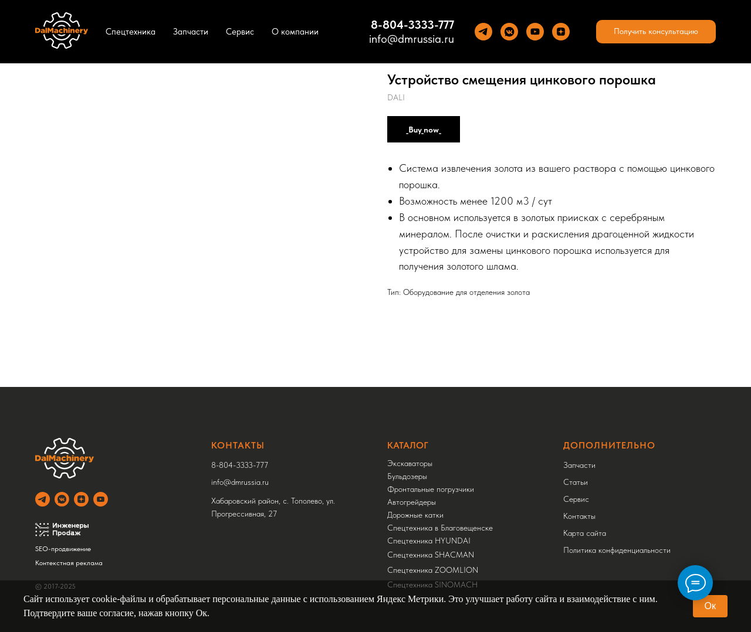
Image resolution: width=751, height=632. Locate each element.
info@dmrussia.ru (411, 39)
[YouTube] (535, 31)
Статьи (575, 482)
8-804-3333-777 (239, 465)
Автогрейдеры (411, 502)
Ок (710, 606)
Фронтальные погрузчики (430, 489)
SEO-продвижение (63, 549)
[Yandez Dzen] (561, 31)
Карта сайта (584, 533)
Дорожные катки (415, 514)
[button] (656, 31)
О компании (295, 31)
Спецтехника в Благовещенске (440, 527)
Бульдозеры (407, 476)
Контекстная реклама (69, 563)
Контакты (579, 516)
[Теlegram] (483, 31)
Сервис (240, 31)
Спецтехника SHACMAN (430, 554)
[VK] (509, 31)
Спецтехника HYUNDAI (429, 540)
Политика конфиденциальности (617, 550)
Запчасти (190, 31)
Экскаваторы (409, 463)
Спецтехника (130, 31)
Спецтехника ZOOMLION (432, 570)
